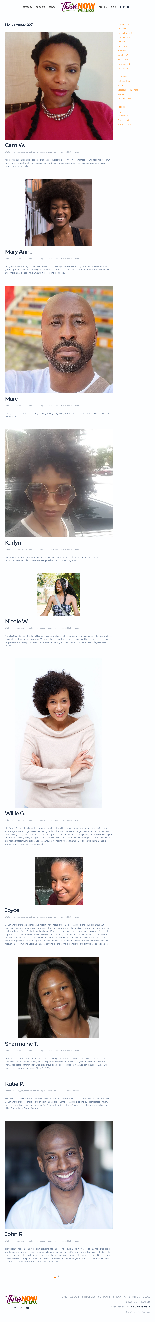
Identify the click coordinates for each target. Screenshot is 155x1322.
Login (113, 6)
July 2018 (122, 42)
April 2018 (122, 50)
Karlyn (13, 542)
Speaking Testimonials (128, 90)
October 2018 (124, 37)
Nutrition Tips (124, 81)
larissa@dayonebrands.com (25, 152)
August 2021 (123, 24)
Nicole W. (16, 621)
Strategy (27, 6)
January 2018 (124, 64)
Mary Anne (18, 251)
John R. (14, 1234)
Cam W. (15, 145)
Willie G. (15, 813)
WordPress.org (124, 124)
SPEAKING (119, 1296)
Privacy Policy (116, 1306)
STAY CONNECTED (138, 1301)
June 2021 (122, 28)
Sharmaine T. (21, 1044)
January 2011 (123, 68)
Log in (120, 111)
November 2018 (125, 33)
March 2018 (123, 55)
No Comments (73, 152)
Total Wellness (124, 99)
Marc (11, 399)
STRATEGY (89, 1296)
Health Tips (123, 76)
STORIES (134, 1296)
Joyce (12, 910)
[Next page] (62, 1276)
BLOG (146, 1296)
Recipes (121, 85)
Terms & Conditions (138, 1306)
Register (121, 107)
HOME (64, 1296)
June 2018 (122, 46)
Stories (103, 6)
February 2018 (124, 59)
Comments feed (125, 120)
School (52, 6)
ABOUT (74, 1296)
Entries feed (123, 116)
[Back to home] (77, 6)
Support (40, 6)
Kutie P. (14, 1084)
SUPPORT (104, 1296)
